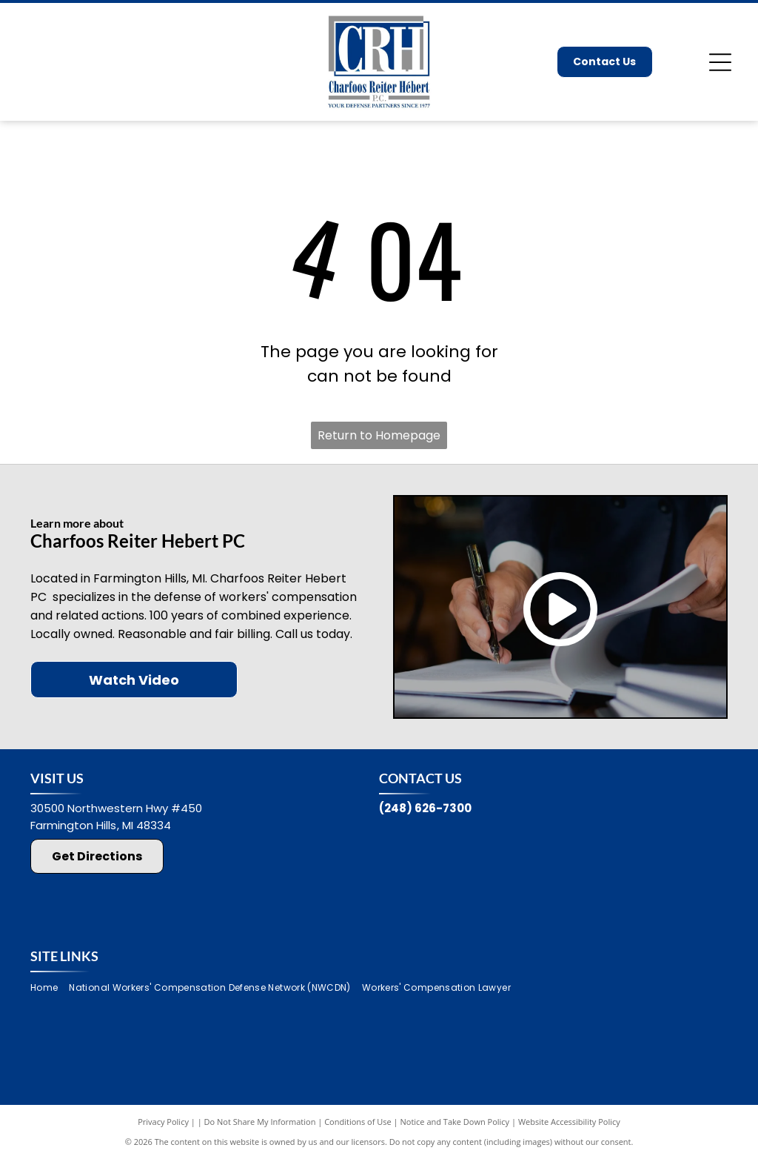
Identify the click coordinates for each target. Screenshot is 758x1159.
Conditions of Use (358, 1121)
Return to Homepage (379, 435)
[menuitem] (49, 988)
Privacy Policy (163, 1121)
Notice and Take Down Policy (455, 1121)
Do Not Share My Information (260, 1121)
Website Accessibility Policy (569, 1121)
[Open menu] (720, 62)
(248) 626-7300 (425, 808)
